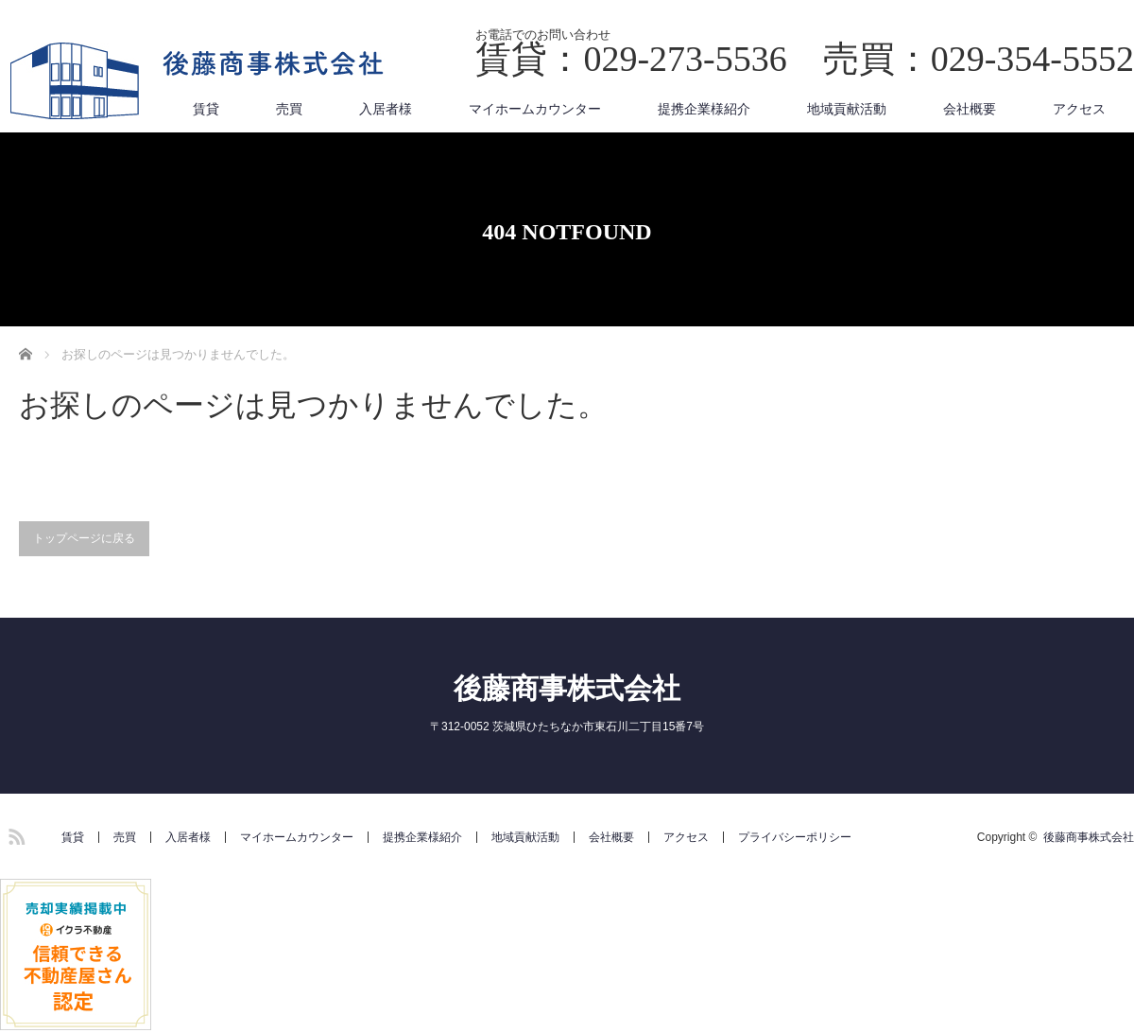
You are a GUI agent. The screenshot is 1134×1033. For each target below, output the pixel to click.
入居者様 (385, 108)
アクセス (1079, 108)
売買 (289, 108)
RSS (14, 833)
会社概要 (969, 108)
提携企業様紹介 (704, 108)
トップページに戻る (84, 538)
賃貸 (206, 108)
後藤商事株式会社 (567, 688)
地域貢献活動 (846, 108)
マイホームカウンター (535, 108)
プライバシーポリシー (794, 837)
